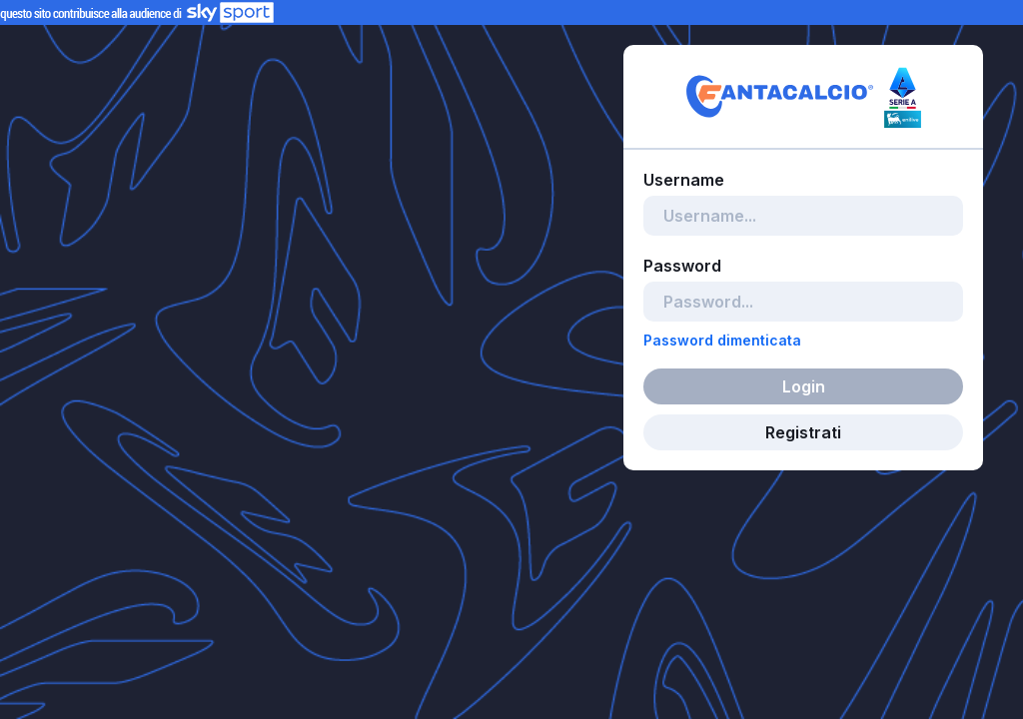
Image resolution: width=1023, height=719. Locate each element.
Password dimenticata (722, 340)
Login (803, 386)
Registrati (803, 432)
